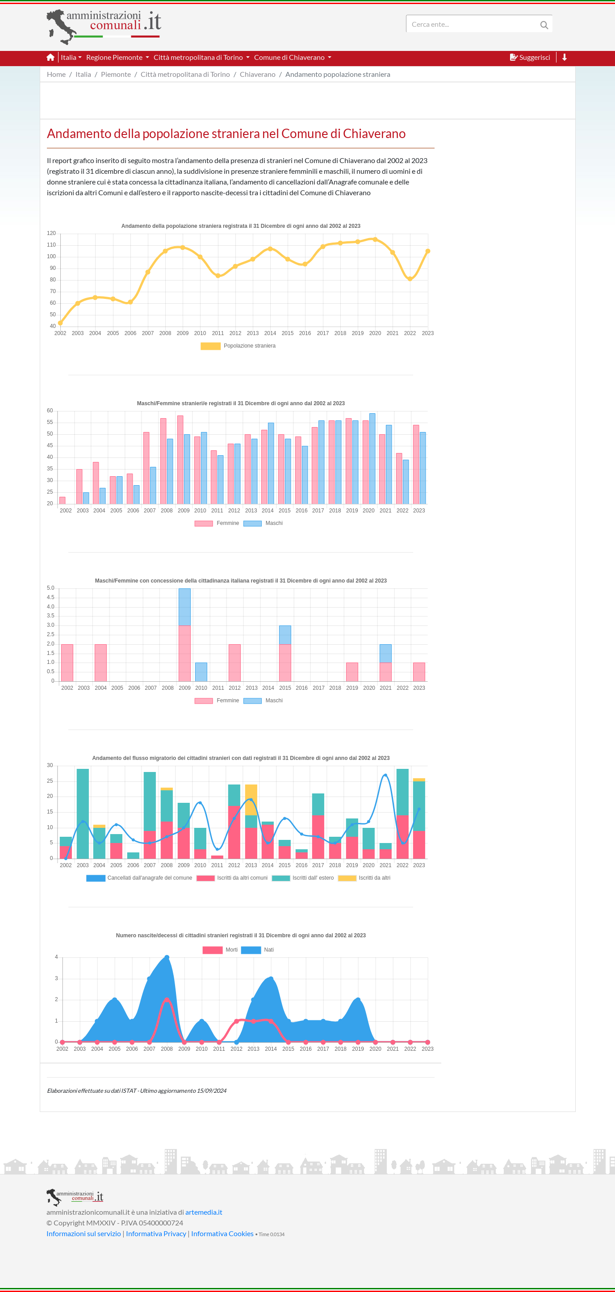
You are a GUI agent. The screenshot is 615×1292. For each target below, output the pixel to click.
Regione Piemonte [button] (115, 57)
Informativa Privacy (156, 1233)
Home (56, 74)
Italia (83, 74)
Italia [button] (68, 57)
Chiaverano (258, 74)
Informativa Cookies (222, 1233)
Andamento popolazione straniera (337, 74)
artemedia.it (203, 1212)
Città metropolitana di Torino (185, 74)
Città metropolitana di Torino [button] (199, 57)
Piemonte (116, 74)
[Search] (473, 23)
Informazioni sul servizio (83, 1233)
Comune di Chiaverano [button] (290, 57)
